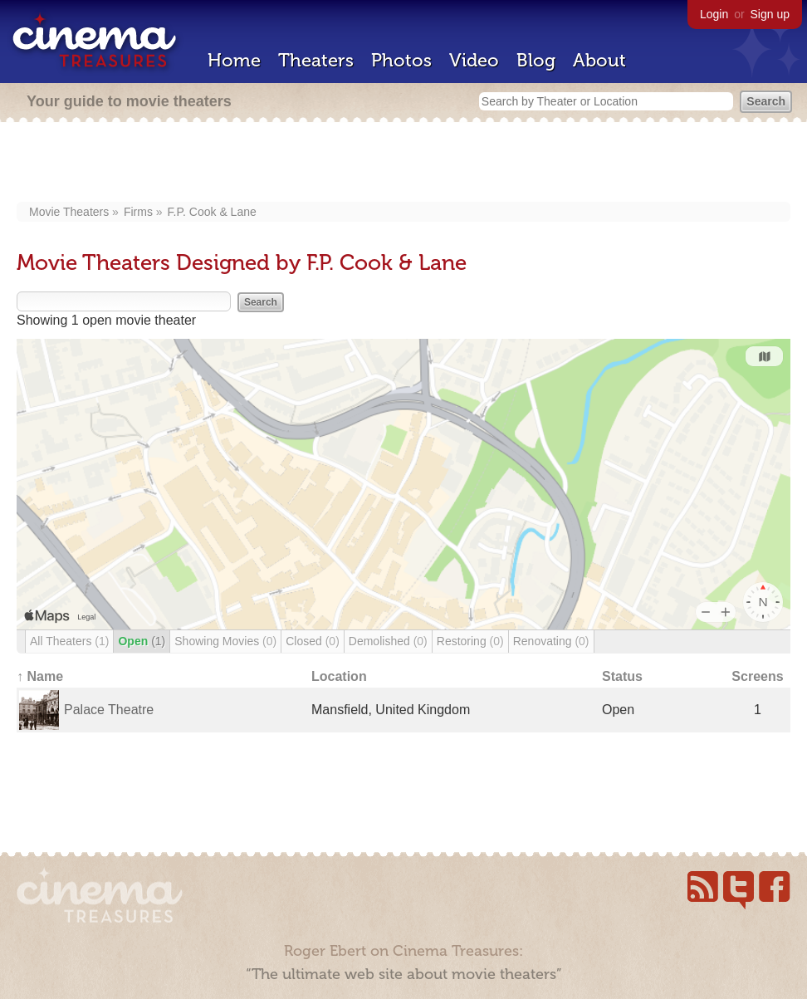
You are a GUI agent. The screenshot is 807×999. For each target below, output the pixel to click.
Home (234, 60)
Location (339, 676)
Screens (757, 676)
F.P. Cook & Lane (212, 211)
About (599, 60)
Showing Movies (225, 641)
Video (474, 60)
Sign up (770, 14)
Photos (401, 60)
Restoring (470, 641)
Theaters (316, 60)
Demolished (388, 641)
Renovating (551, 641)
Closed (313, 641)
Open (141, 641)
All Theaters (69, 641)
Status (622, 676)
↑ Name (40, 676)
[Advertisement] (404, 163)
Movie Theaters (69, 211)
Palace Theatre (109, 710)
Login (714, 14)
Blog (535, 60)
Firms (138, 211)
